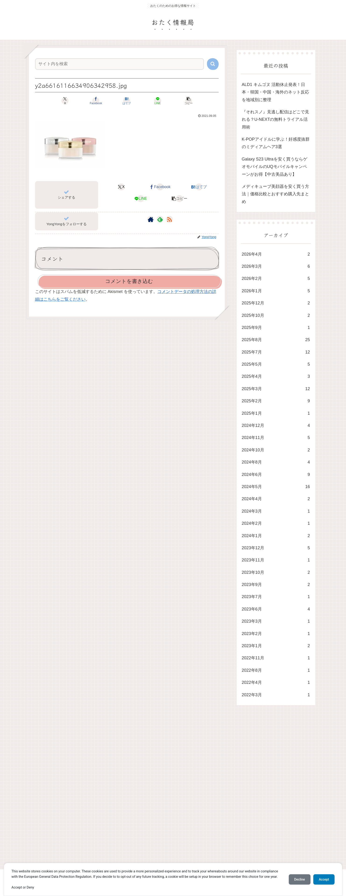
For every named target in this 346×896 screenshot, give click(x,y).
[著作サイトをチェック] (150, 219)
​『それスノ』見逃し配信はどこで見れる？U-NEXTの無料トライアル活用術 (275, 119)
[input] (119, 64)
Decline (299, 879)
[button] (213, 64)
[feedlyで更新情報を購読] (160, 219)
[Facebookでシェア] (96, 100)
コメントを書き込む (129, 281)
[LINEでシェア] (157, 100)
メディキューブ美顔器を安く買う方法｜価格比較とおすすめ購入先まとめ (275, 194)
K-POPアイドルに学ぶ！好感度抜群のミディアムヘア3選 (276, 143)
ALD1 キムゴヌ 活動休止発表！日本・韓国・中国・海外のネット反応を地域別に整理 (275, 92)
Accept (324, 879)
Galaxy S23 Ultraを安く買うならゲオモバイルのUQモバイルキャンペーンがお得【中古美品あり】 (274, 167)
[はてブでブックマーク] (127, 100)
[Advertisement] (166, 791)
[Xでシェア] (65, 100)
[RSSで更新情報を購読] (169, 219)
